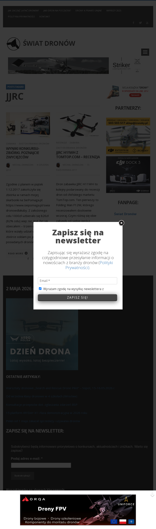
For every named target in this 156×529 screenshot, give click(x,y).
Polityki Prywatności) (89, 203)
